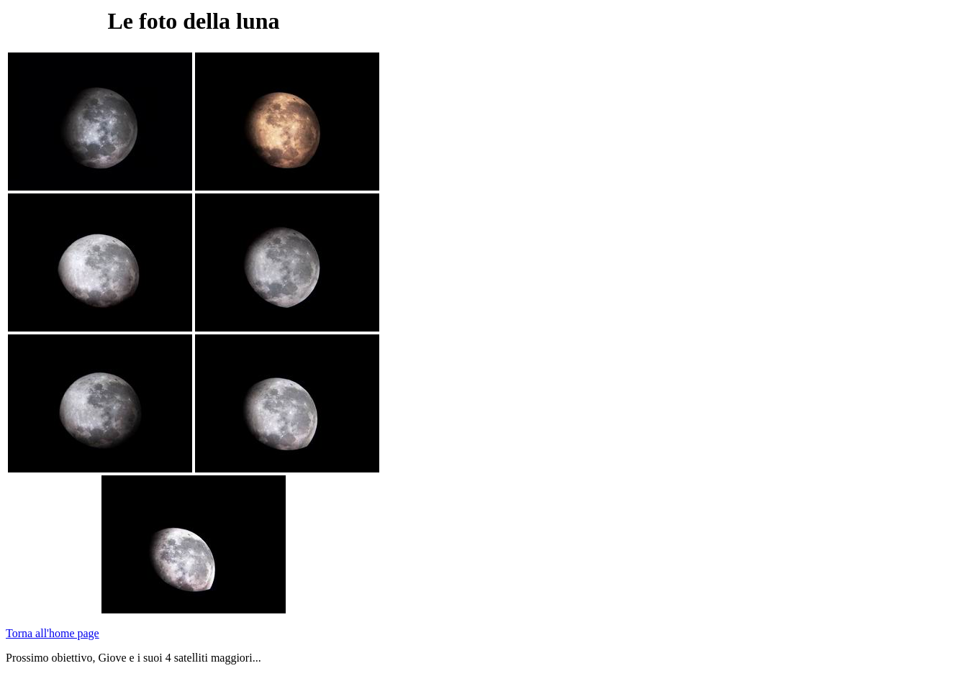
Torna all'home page (52, 633)
